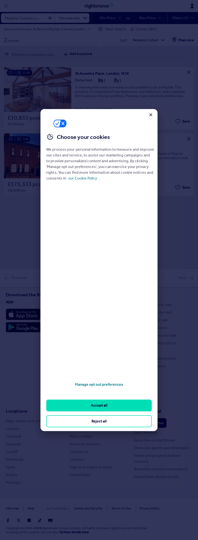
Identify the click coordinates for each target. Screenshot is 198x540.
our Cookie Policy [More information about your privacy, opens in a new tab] (82, 178)
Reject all (99, 421)
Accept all (99, 405)
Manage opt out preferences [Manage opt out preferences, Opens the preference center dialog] (99, 384)
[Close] (150, 114)
